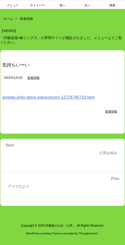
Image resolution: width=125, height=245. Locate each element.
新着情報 (26, 19)
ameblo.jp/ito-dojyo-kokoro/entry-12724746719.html (48, 97)
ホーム (8, 19)
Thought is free (88, 233)
